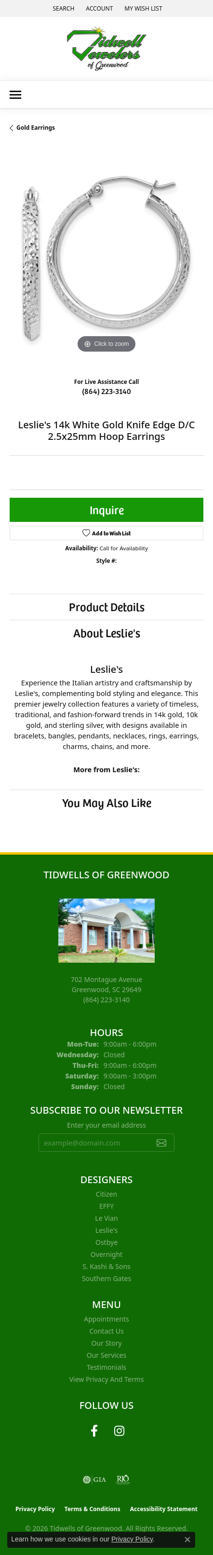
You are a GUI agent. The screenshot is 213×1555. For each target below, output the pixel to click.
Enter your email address (106, 1125)
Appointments (106, 1318)
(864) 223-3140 (106, 390)
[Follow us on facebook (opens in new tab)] (94, 1431)
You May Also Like (106, 802)
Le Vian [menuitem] (106, 1218)
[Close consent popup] (187, 1539)
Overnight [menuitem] (106, 1254)
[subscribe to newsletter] (161, 1142)
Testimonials (106, 1367)
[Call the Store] (106, 999)
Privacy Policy (35, 1509)
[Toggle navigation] (15, 95)
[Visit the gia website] (94, 1480)
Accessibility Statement (164, 1509)
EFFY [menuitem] (106, 1206)
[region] (106, 258)
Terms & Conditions (92, 1509)
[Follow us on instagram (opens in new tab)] (119, 1431)
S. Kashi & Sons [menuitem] (106, 1266)
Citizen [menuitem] (106, 1194)
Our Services (106, 1355)
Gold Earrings (35, 127)
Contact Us (106, 1331)
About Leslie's (106, 633)
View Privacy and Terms (106, 1379)
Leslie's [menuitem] (106, 1230)
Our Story (106, 1343)
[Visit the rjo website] (123, 1480)
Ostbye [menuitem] (106, 1242)
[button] (62, 8)
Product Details (107, 606)
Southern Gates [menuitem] (106, 1278)
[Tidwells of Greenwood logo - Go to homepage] (106, 49)
